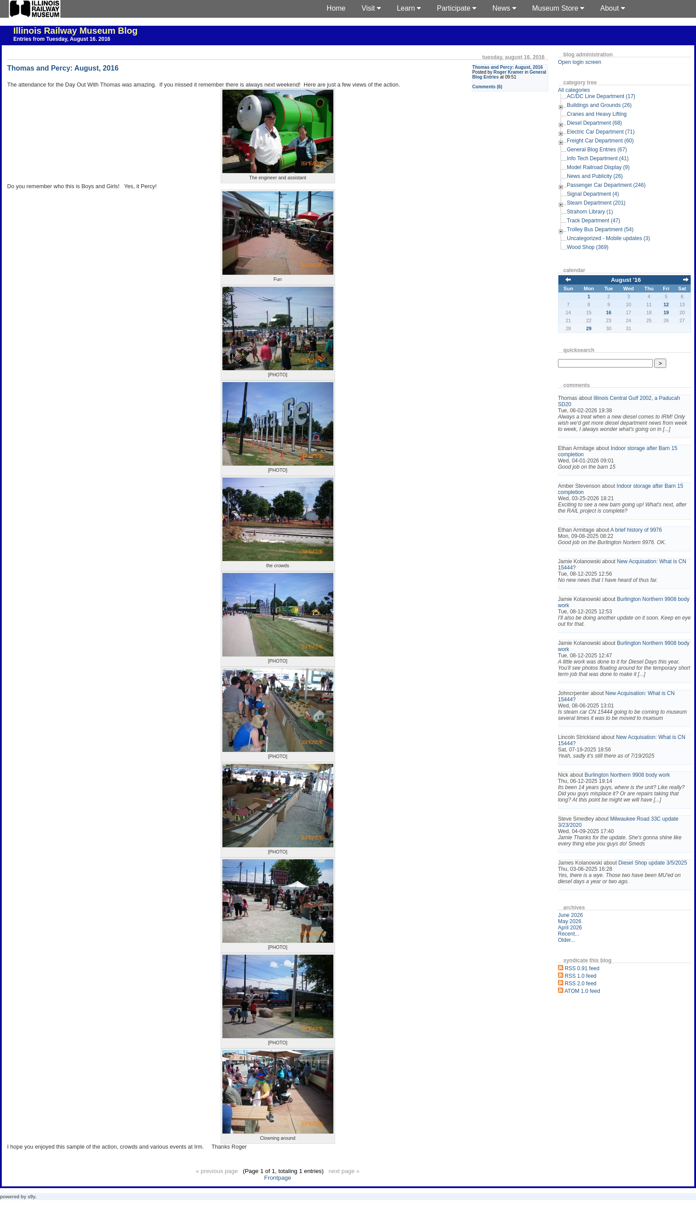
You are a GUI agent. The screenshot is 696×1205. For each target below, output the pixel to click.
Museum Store (558, 8)
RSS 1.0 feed (580, 976)
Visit (371, 8)
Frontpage (277, 1177)
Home (336, 8)
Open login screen (579, 62)
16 (608, 312)
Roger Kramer (509, 72)
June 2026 (570, 915)
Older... (566, 940)
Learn (409, 8)
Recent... (568, 934)
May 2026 (569, 921)
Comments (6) (487, 86)
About (612, 8)
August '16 (626, 280)
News (504, 8)
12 (666, 304)
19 (666, 312)
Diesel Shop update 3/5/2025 (652, 863)
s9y (31, 1196)
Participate (456, 8)
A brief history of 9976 (636, 530)
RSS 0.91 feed (582, 968)
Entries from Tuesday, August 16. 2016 (62, 39)
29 (589, 328)
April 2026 (570, 927)
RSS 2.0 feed (580, 983)
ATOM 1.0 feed (582, 991)
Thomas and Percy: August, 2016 (507, 67)
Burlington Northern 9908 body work (627, 775)
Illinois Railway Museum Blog (75, 31)
